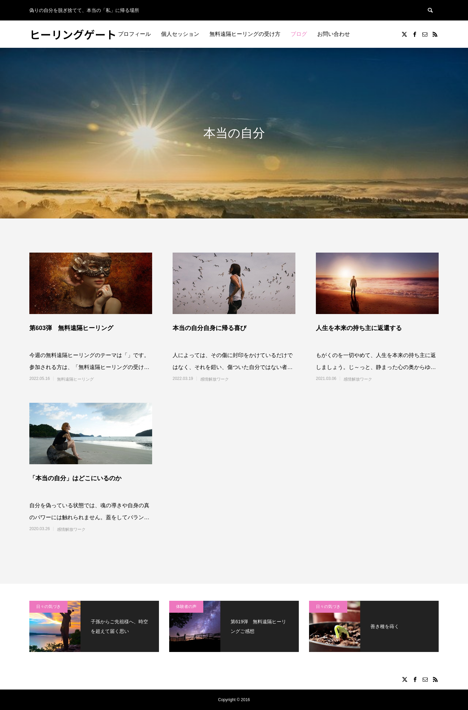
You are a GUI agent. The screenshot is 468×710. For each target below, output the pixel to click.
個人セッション (180, 34)
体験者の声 (186, 606)
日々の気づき (48, 606)
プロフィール (134, 34)
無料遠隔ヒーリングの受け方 (244, 34)
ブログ (299, 34)
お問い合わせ (333, 34)
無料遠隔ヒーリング (75, 379)
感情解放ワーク (214, 379)
